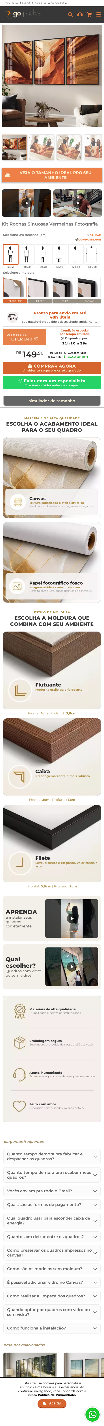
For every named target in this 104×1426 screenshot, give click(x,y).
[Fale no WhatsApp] (92, 1414)
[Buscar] (70, 14)
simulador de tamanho (52, 401)
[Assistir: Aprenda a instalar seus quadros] (71, 918)
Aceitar (52, 1403)
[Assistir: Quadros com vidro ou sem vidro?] (71, 966)
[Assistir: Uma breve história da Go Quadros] (77, 203)
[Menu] (98, 14)
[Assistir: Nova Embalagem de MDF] (26, 203)
